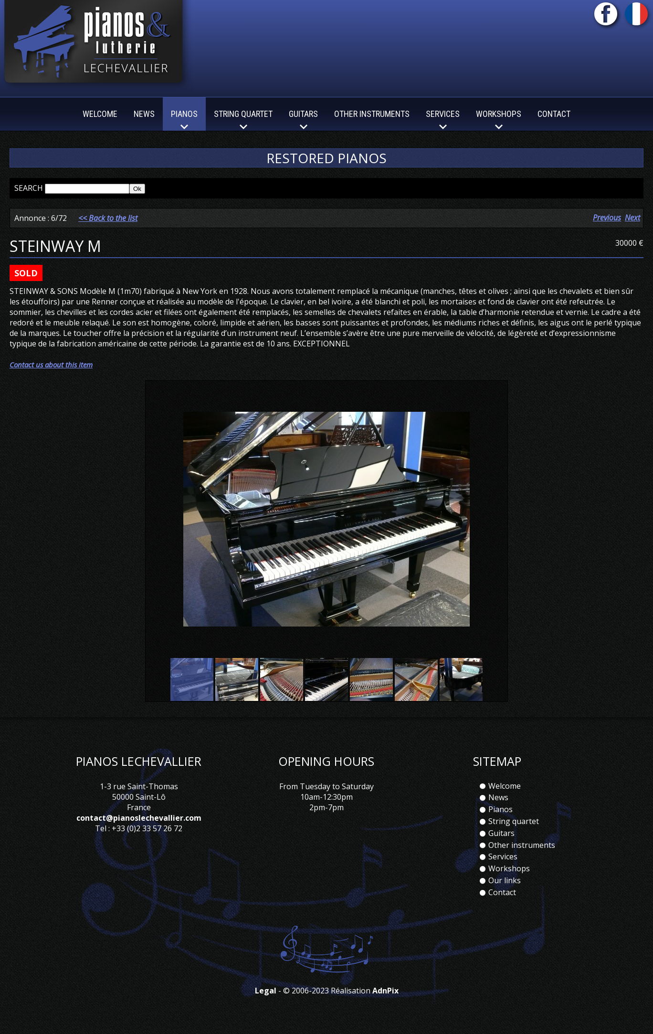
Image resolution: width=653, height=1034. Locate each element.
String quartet (513, 821)
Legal (265, 990)
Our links (504, 880)
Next (632, 217)
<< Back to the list (107, 218)
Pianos (500, 809)
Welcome (100, 114)
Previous (607, 217)
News (144, 114)
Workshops (509, 868)
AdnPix (385, 990)
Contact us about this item (51, 364)
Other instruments (372, 114)
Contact (553, 114)
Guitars (501, 833)
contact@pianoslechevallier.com (138, 818)
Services (502, 856)
